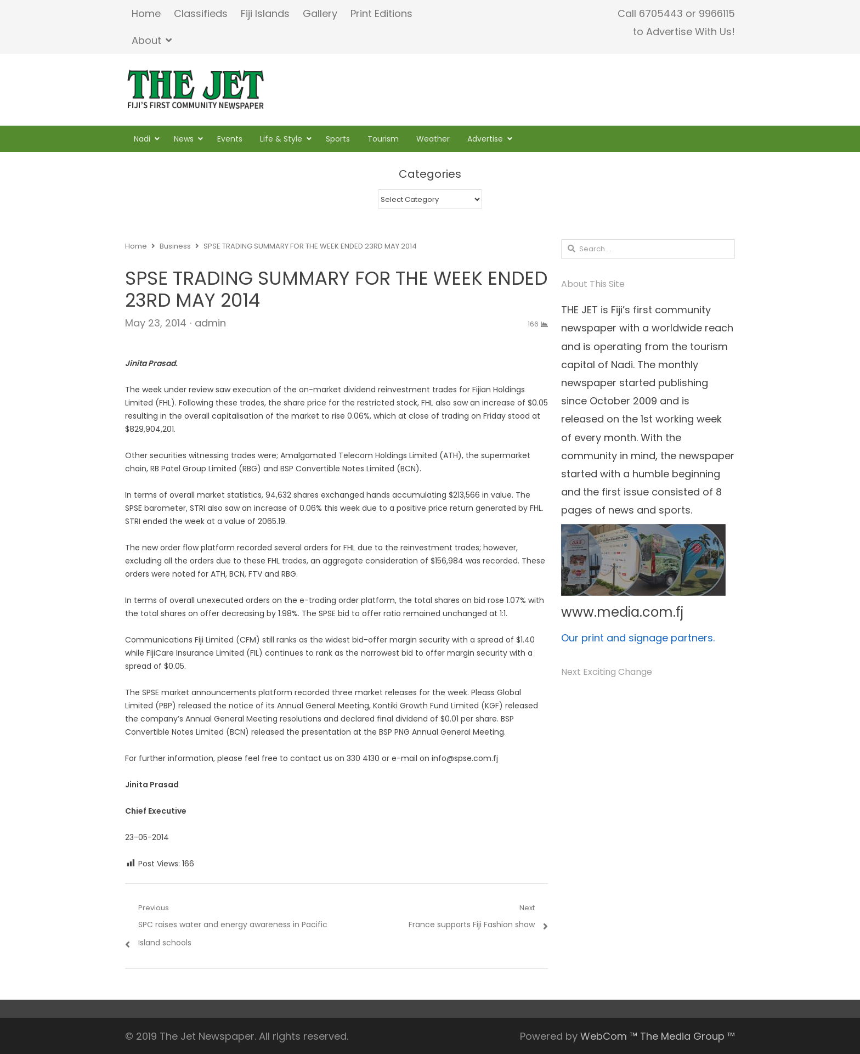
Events (229, 138)
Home (146, 13)
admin (210, 323)
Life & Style (281, 138)
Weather (433, 138)
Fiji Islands (265, 13)
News (184, 138)
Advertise (485, 138)
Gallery (320, 13)
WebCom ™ (608, 1036)
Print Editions (381, 13)
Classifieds (201, 13)
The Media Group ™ (687, 1036)
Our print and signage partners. (638, 638)
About (146, 40)
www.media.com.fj (622, 612)
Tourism (383, 138)
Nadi (142, 138)
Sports (338, 138)
